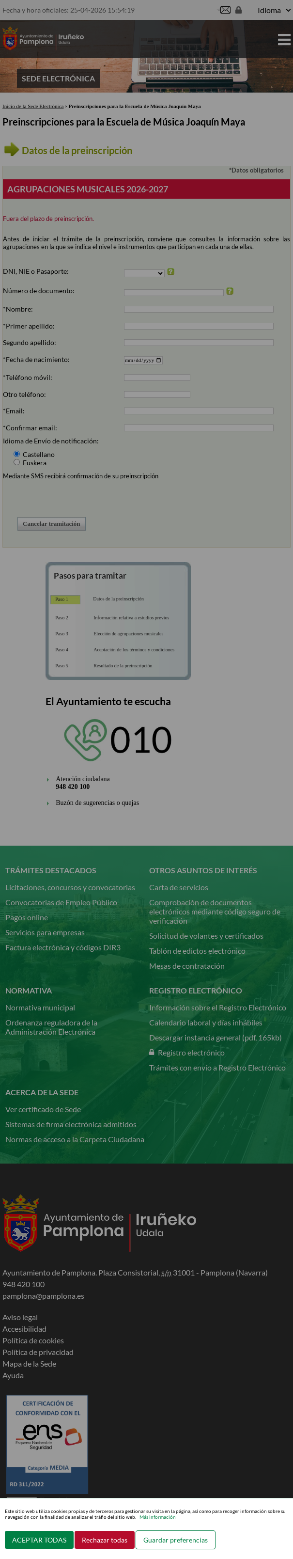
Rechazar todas (104, 1540)
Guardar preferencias (175, 1540)
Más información (157, 1517)
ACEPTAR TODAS (39, 1540)
